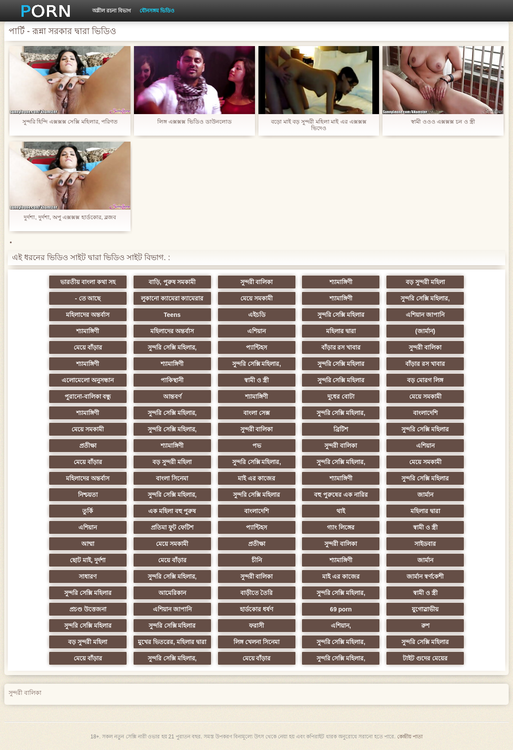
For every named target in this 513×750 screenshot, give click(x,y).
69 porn (341, 609)
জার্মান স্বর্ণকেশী (425, 576)
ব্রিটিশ (340, 429)
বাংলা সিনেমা (172, 478)
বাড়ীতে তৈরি (256, 592)
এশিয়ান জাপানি (425, 314)
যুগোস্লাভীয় (425, 609)
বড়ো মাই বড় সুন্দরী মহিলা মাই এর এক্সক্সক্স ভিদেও (318, 124)
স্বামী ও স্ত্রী (256, 380)
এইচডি (256, 314)
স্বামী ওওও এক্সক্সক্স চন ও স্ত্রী (443, 121)
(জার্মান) (425, 331)
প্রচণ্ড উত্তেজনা (87, 609)
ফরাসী (256, 625)
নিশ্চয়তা (88, 494)
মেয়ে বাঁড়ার (88, 347)
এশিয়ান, (341, 625)
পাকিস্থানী (172, 380)
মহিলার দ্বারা (341, 331)
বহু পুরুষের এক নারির (341, 494)
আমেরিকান (172, 592)
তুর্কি (87, 511)
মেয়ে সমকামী (256, 298)
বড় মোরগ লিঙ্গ (425, 380)
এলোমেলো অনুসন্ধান (88, 380)
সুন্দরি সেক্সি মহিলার (341, 314)
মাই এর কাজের (256, 478)
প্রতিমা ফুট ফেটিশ (172, 527)
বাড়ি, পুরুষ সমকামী (172, 282)
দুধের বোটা (340, 396)
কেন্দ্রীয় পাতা (410, 737)
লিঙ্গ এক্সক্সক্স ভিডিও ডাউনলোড (194, 121)
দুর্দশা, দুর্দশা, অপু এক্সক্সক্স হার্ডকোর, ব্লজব (70, 217)
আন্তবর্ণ (172, 396)
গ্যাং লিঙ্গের (340, 527)
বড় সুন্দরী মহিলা (425, 282)
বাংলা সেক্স (256, 412)
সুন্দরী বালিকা (256, 282)
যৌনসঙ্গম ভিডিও (157, 11)
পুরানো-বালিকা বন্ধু (88, 396)
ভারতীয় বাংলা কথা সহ (87, 282)
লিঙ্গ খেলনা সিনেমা (256, 641)
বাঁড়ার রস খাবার (341, 347)
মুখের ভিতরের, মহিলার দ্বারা (172, 641)
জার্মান (425, 494)
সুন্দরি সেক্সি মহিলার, (425, 298)
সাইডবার (425, 543)
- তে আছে (87, 298)
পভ (256, 445)
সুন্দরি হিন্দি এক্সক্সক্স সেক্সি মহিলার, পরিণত (70, 121)
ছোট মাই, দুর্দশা (88, 560)
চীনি (257, 560)
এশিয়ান (256, 331)
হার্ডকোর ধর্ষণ (256, 609)
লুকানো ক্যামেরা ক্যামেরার (172, 298)
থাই (340, 511)
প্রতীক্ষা (87, 445)
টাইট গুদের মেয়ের (425, 658)
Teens (172, 314)
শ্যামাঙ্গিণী (341, 282)
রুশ (425, 625)
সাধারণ (87, 576)
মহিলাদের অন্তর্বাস (87, 314)
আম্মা (87, 543)
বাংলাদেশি (425, 412)
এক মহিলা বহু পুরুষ (172, 511)
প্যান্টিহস (256, 347)
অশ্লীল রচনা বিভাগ (111, 11)
